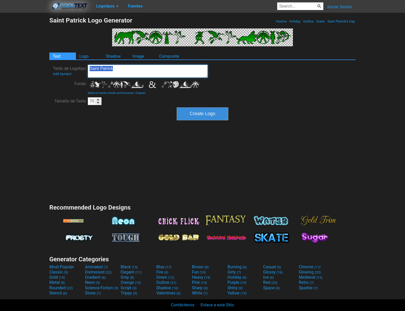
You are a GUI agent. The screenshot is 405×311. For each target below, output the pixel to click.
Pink (199, 282)
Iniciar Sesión (339, 6)
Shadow (113, 56)
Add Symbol (62, 74)
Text (56, 56)
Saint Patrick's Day (341, 21)
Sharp (200, 287)
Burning (237, 266)
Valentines (168, 293)
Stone (93, 293)
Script (129, 287)
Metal (57, 282)
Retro (306, 282)
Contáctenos (182, 304)
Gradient (95, 277)
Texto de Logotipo (69, 71)
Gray (127, 277)
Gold (57, 277)
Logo (84, 56)
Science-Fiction (101, 287)
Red (270, 282)
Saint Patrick (148, 71)
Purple (237, 282)
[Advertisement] (24, 94)
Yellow (237, 293)
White (200, 293)
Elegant (131, 272)
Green (320, 21)
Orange (131, 282)
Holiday (295, 21)
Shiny (235, 287)
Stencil (58, 293)
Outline (308, 21)
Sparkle (308, 287)
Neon (92, 282)
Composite (169, 56)
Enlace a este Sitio (217, 304)
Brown (200, 266)
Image (138, 56)
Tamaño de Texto (70, 101)
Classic (58, 272)
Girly (234, 272)
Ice (268, 277)
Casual (272, 266)
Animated (96, 266)
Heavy (201, 277)
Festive (281, 21)
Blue (164, 266)
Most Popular (61, 266)
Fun (199, 272)
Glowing (310, 272)
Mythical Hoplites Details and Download (110, 93)
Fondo (80, 83)
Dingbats (140, 93)
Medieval (311, 277)
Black (129, 266)
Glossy (273, 272)
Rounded (61, 287)
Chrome (310, 266)
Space (271, 287)
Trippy (129, 293)
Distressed (98, 272)
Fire (162, 272)
